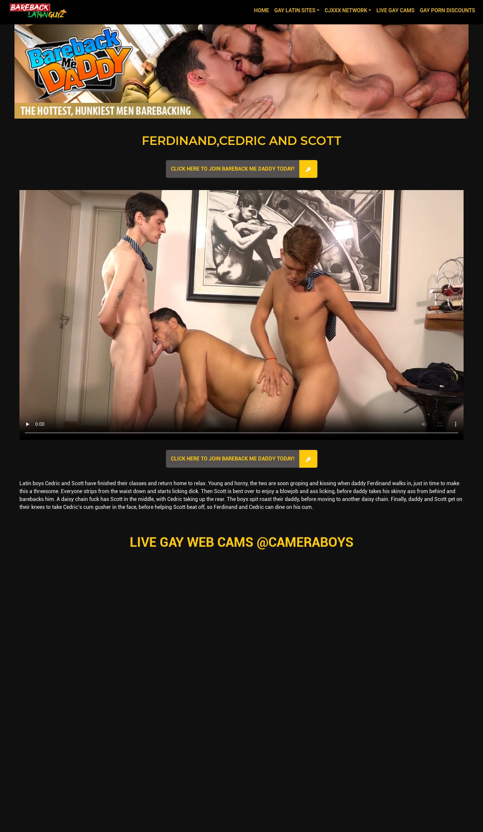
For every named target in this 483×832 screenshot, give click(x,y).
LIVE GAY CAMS (395, 10)
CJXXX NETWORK (346, 10)
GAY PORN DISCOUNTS (447, 10)
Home (263, 10)
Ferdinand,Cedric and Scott (241, 140)
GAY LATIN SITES (294, 10)
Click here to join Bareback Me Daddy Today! (232, 169)
